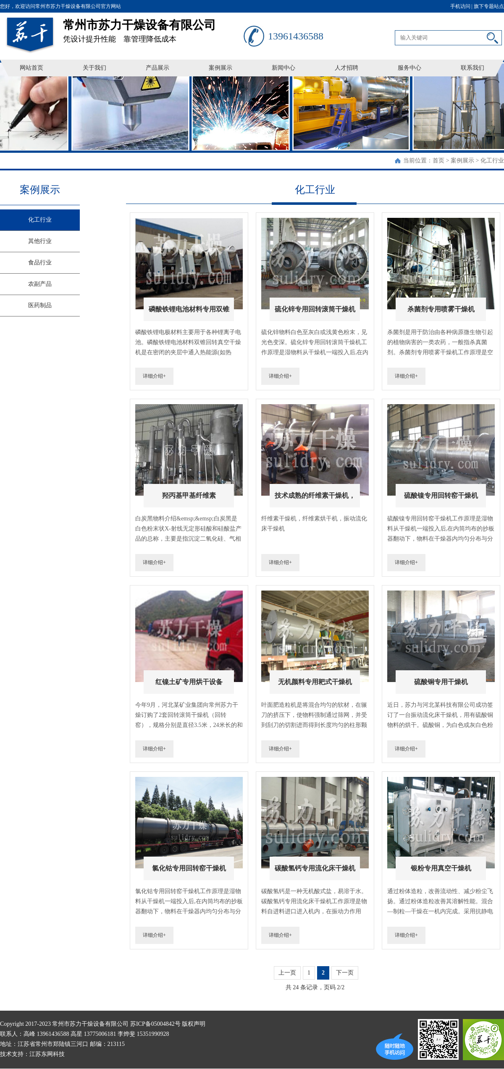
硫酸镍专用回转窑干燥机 (441, 495)
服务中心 (409, 68)
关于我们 (94, 68)
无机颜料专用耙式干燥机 (315, 681)
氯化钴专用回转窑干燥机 (189, 868)
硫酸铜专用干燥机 (441, 681)
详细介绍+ (154, 376)
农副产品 (40, 284)
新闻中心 (283, 68)
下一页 (345, 973)
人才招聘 (346, 68)
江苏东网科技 (47, 1054)
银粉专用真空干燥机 (441, 868)
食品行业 (40, 262)
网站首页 (31, 68)
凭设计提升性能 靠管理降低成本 (153, 28)
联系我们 (472, 68)
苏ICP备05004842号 (155, 1024)
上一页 (287, 973)
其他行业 (40, 241)
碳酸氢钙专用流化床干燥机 (315, 868)
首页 (438, 160)
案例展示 (220, 68)
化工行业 (492, 160)
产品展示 (157, 68)
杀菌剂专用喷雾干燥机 (441, 309)
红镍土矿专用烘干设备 (189, 681)
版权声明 (193, 1024)
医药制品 (40, 305)
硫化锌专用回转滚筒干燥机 (315, 309)
